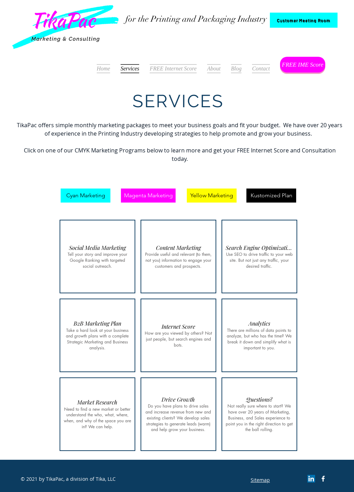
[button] (97, 256)
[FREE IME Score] (302, 65)
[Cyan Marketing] (85, 196)
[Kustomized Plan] (271, 196)
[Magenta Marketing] (148, 196)
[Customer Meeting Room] (304, 20)
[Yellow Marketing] (212, 196)
